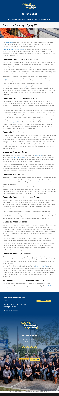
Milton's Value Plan (41, 266)
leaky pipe (6, 79)
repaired (15, 122)
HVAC (22, 354)
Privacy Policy (28, 391)
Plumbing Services (24, 19)
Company (44, 19)
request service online (10, 288)
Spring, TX (9, 42)
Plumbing (15, 354)
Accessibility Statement (38, 391)
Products (35, 19)
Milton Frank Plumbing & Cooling (13, 49)
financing (23, 86)
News (50, 19)
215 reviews (26, 360)
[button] (16, 19)
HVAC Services (11, 19)
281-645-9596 (30, 13)
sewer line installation (18, 157)
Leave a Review (35, 359)
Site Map (48, 391)
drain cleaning (7, 144)
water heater (38, 182)
